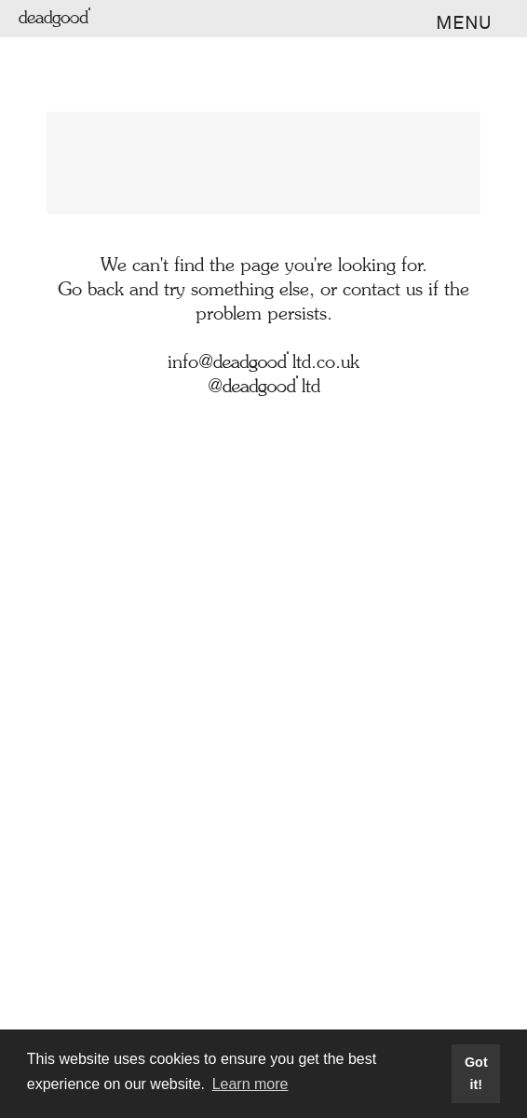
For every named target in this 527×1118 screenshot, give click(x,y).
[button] (457, 23)
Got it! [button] (476, 1073)
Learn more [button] (250, 1084)
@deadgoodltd (264, 387)
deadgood (56, 19)
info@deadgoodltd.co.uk (263, 363)
